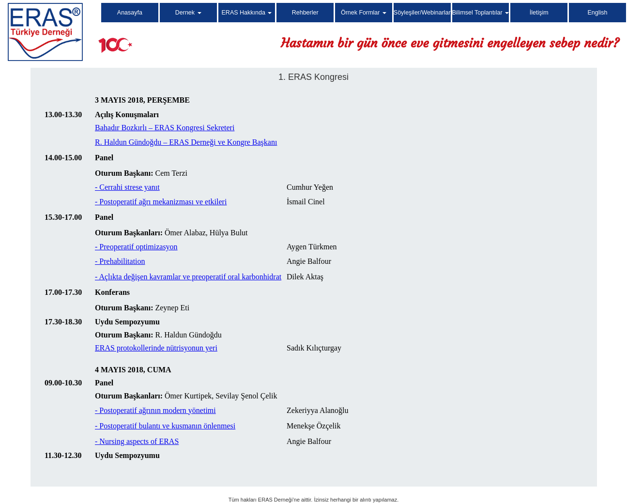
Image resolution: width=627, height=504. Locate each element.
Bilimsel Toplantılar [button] (480, 12)
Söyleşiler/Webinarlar (422, 12)
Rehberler (305, 12)
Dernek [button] (188, 12)
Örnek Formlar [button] (363, 12)
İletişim (539, 12)
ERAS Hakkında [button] (247, 12)
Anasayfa (129, 12)
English (598, 12)
